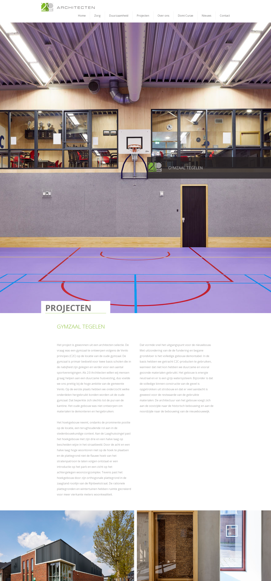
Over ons (163, 15)
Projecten (143, 15)
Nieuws (206, 15)
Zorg (97, 15)
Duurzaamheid (118, 15)
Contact (225, 15)
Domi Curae (185, 15)
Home (82, 15)
